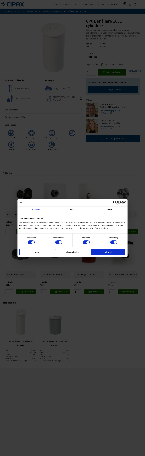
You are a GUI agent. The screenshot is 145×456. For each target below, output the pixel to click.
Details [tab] (72, 210)
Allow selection (72, 252)
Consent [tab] (36, 210)
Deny (36, 252)
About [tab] (109, 210)
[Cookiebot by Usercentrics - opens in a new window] (115, 203)
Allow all (108, 252)
